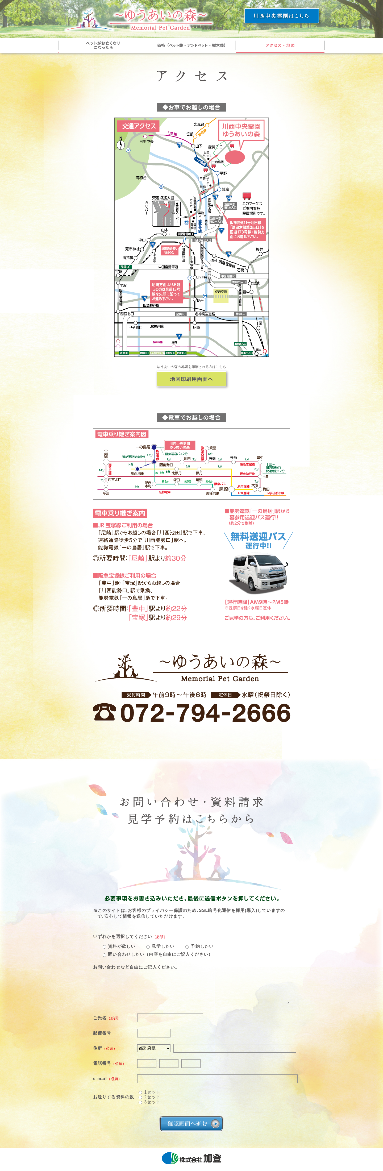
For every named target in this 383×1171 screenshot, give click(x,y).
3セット (152, 1102)
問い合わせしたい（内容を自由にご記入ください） (160, 954)
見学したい (163, 946)
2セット (152, 1097)
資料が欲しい (121, 946)
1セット (152, 1092)
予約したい (202, 946)
